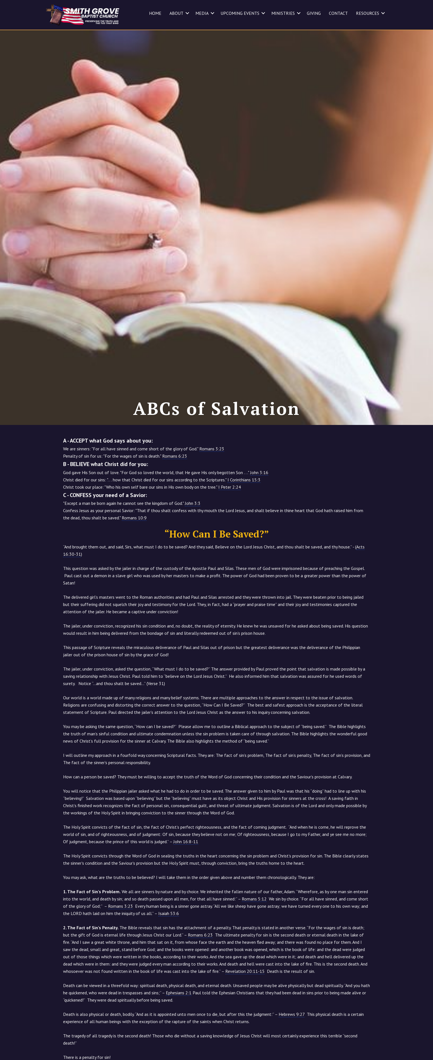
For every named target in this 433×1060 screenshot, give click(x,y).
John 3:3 (192, 532)
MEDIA (202, 13)
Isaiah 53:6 (168, 942)
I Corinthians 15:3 (244, 509)
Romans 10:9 (134, 547)
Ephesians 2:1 (179, 1022)
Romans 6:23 (174, 485)
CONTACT (338, 13)
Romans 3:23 (211, 478)
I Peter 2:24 (229, 516)
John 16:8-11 (185, 871)
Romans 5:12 (254, 928)
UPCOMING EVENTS (240, 13)
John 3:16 (259, 502)
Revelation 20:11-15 (245, 1000)
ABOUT (176, 13)
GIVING (314, 13)
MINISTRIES (283, 13)
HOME (155, 13)
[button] (187, 13)
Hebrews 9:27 (292, 1043)
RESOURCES (367, 13)
